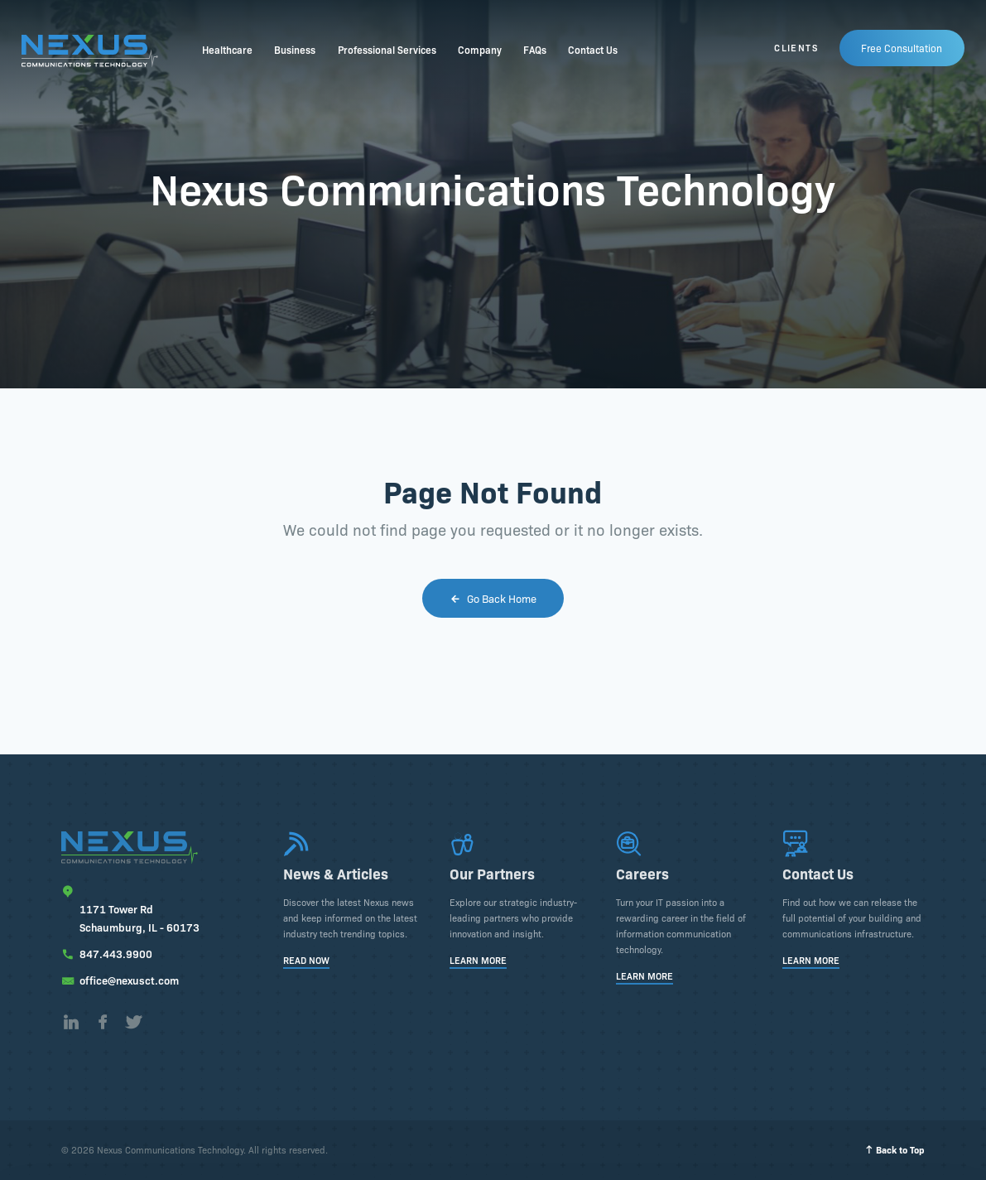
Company (480, 49)
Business (294, 49)
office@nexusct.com (129, 979)
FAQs (534, 49)
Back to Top (894, 1150)
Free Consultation (902, 47)
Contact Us (593, 49)
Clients (796, 48)
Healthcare (227, 49)
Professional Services (387, 49)
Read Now (306, 961)
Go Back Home (493, 597)
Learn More (478, 961)
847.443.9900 (115, 953)
